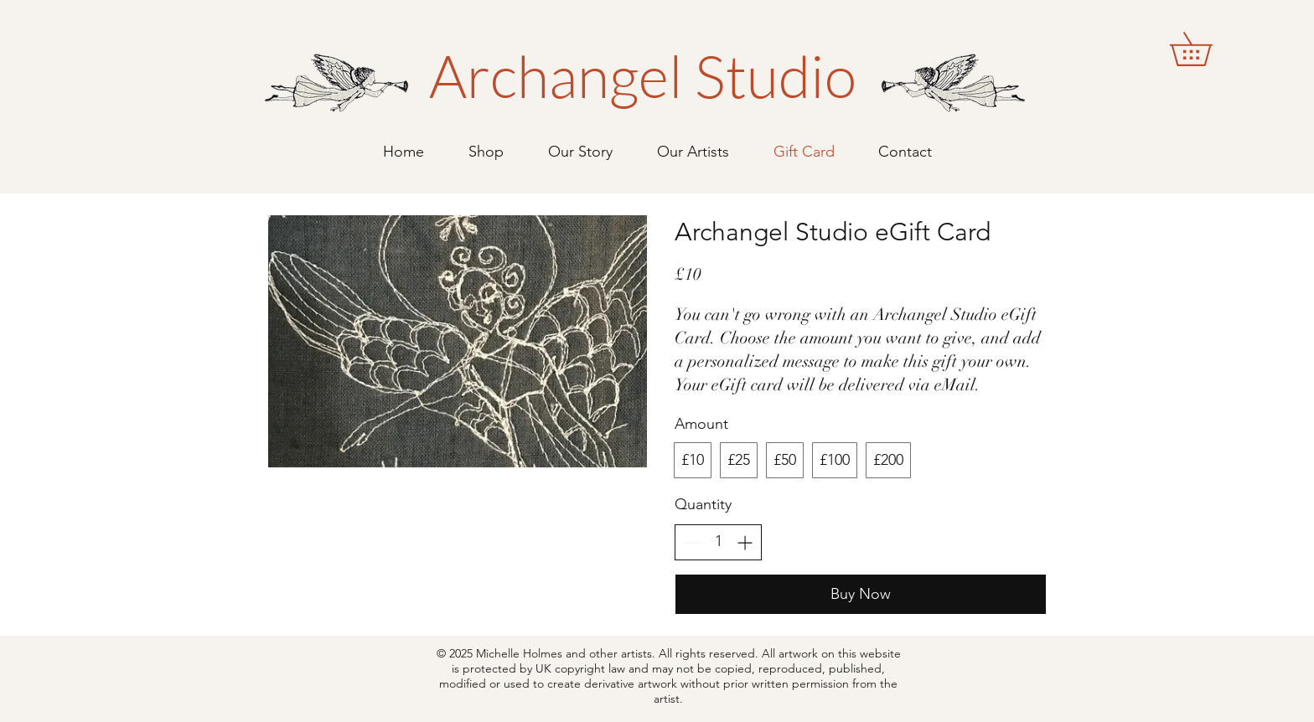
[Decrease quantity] (691, 542)
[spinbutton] (718, 541)
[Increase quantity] (744, 542)
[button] (1207, 49)
